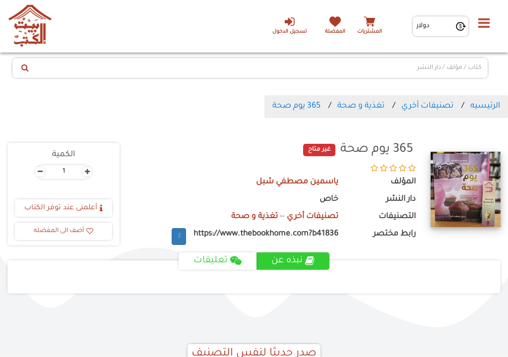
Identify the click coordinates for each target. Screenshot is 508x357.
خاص (328, 199)
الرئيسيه (485, 106)
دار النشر (401, 199)
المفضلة (335, 32)
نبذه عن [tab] (293, 261)
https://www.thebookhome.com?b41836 (265, 234)
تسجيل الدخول (289, 25)
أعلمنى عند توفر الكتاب (63, 208)
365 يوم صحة (296, 106)
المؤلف (403, 182)
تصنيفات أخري (427, 106)
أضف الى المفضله (63, 231)
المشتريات (369, 32)
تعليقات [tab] (217, 261)
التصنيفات (397, 217)
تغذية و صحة (359, 106)
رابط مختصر (394, 234)
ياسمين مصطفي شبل (297, 182)
